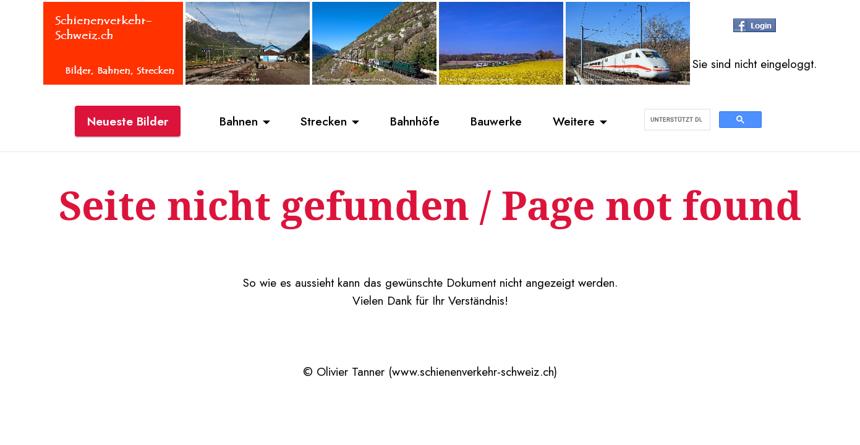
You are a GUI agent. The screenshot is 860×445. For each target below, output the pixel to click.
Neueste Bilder (127, 121)
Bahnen (238, 121)
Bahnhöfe (415, 121)
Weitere (574, 121)
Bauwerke (496, 121)
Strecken (323, 121)
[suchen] (676, 119)
